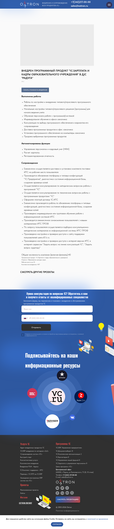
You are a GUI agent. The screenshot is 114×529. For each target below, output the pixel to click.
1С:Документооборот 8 (64, 451)
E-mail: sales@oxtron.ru (64, 477)
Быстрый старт (26, 457)
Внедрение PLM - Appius (29, 466)
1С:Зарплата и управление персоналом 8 (71, 463)
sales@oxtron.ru (79, 5)
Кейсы (22, 493)
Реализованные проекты (29, 490)
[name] (57, 309)
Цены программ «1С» (64, 466)
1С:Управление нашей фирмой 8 (68, 460)
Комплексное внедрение (29, 463)
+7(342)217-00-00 (81, 1)
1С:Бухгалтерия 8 (62, 457)
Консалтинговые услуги (29, 460)
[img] (56, 396)
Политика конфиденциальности (67, 511)
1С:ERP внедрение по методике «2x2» (34, 451)
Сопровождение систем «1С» (31, 454)
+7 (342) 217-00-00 (70, 475)
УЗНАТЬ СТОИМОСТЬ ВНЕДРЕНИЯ (35, 90)
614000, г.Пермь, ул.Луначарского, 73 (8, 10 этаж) (75, 472)
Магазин (23, 497)
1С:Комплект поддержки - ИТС (31, 470)
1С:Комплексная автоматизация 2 (69, 454)
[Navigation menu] (109, 5)
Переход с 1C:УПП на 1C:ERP (31, 474)
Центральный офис (63, 469)
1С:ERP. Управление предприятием (69, 448)
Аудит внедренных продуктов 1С (32, 448)
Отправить (36, 327)
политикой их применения (97, 519)
